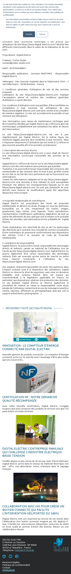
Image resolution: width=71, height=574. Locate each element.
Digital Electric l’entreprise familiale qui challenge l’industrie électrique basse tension (32, 452)
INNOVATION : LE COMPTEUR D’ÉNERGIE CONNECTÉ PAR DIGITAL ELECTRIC (30, 347)
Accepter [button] (29, 34)
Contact (6, 567)
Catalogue (8, 570)
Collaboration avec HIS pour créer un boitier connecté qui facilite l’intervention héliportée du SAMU (33, 510)
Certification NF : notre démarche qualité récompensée (29, 398)
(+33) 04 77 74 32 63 (24, 550)
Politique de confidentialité (16, 565)
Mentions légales (11, 562)
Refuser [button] (42, 34)
